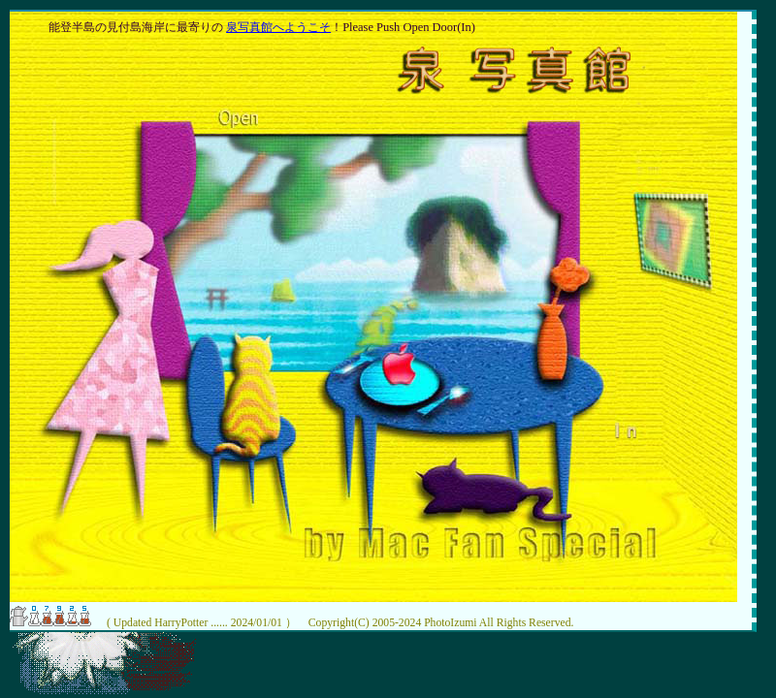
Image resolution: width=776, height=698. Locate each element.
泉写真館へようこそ (278, 27)
